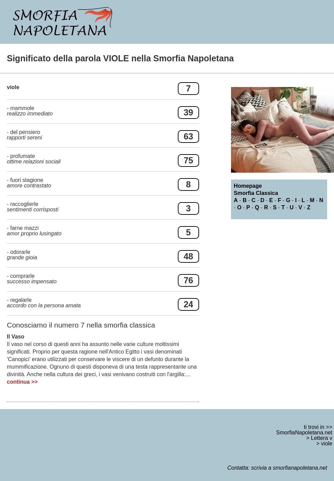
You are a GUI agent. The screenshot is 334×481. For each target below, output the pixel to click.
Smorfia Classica (256, 193)
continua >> (22, 382)
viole (326, 443)
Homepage (248, 186)
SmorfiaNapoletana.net (304, 432)
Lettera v (321, 438)
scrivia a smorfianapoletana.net (289, 468)
